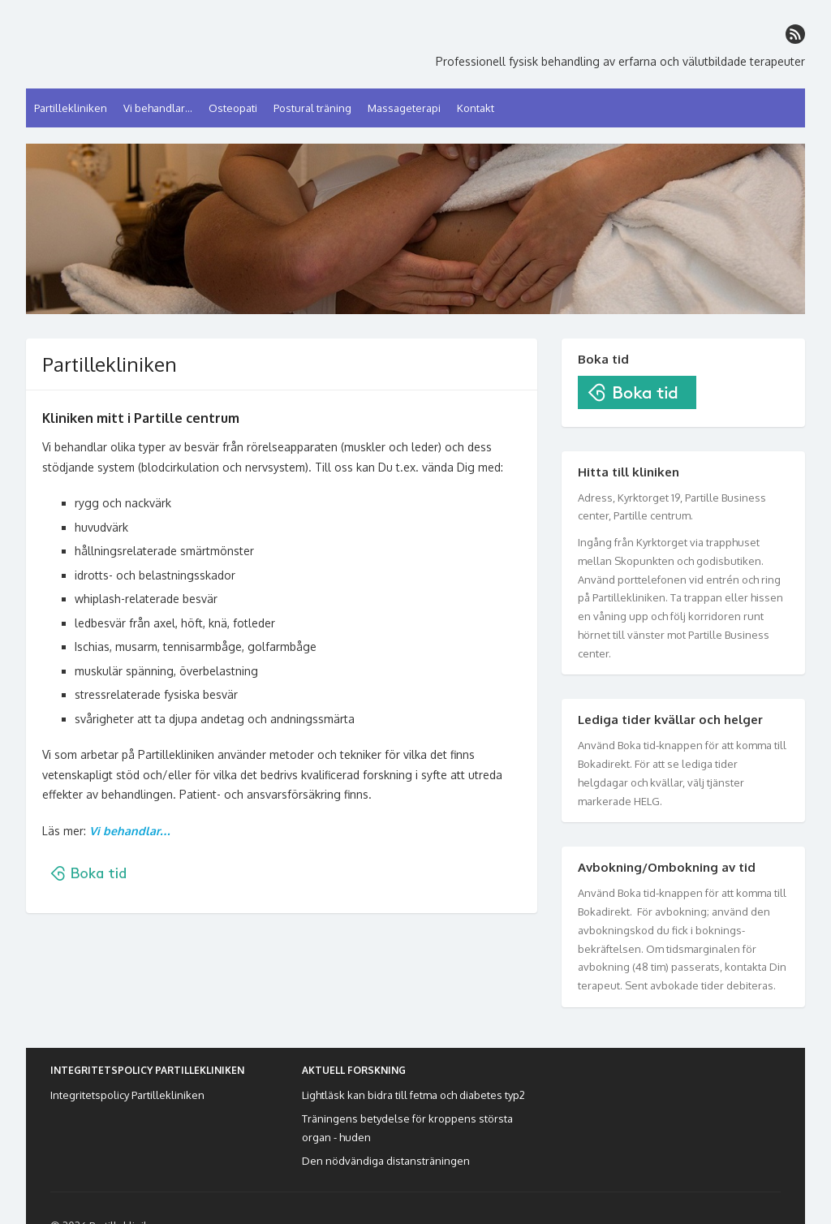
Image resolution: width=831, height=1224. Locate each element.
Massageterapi (404, 107)
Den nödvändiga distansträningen (386, 1160)
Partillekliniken (70, 107)
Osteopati (233, 107)
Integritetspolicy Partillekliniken (127, 1094)
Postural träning (312, 107)
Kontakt (475, 107)
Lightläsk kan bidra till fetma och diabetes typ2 (413, 1094)
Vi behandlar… (157, 107)
